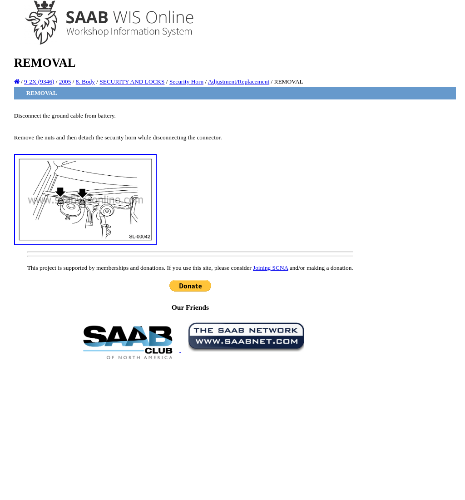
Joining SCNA (270, 267)
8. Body (85, 81)
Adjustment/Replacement (238, 81)
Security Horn (186, 81)
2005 (65, 81)
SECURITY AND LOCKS (131, 81)
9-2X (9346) (39, 81)
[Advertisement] (190, 429)
